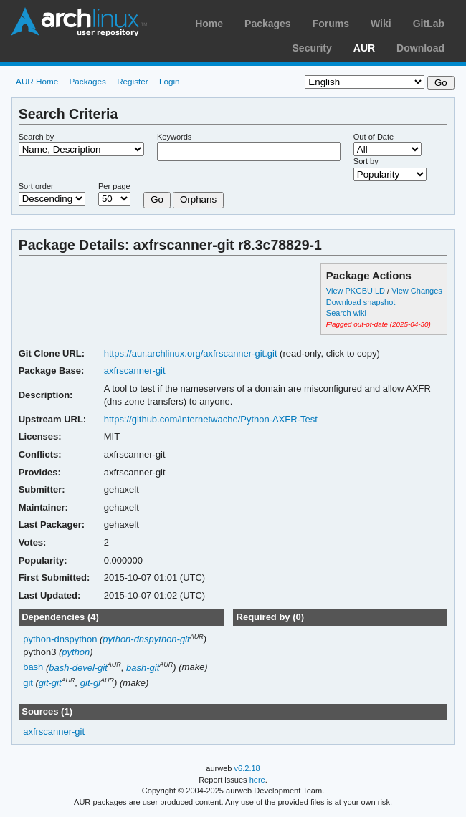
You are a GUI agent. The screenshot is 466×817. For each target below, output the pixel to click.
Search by (36, 136)
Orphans (198, 199)
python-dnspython (60, 639)
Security (312, 48)
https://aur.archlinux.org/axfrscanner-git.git (190, 353)
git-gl (90, 682)
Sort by (366, 161)
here (257, 779)
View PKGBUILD (356, 290)
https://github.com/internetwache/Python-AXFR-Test (211, 419)
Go (157, 199)
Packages (267, 23)
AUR (364, 48)
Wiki (381, 23)
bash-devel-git (78, 667)
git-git (50, 682)
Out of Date (373, 136)
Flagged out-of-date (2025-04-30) (378, 324)
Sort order (36, 186)
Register (132, 81)
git (28, 682)
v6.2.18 (247, 768)
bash (33, 667)
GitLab (428, 23)
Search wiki (346, 313)
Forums (331, 23)
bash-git (142, 667)
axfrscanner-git (135, 370)
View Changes (416, 290)
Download (420, 48)
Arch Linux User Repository (79, 21)
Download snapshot (360, 302)
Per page (114, 186)
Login (169, 81)
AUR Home (37, 81)
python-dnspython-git (146, 639)
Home (209, 23)
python (76, 652)
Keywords (174, 136)
